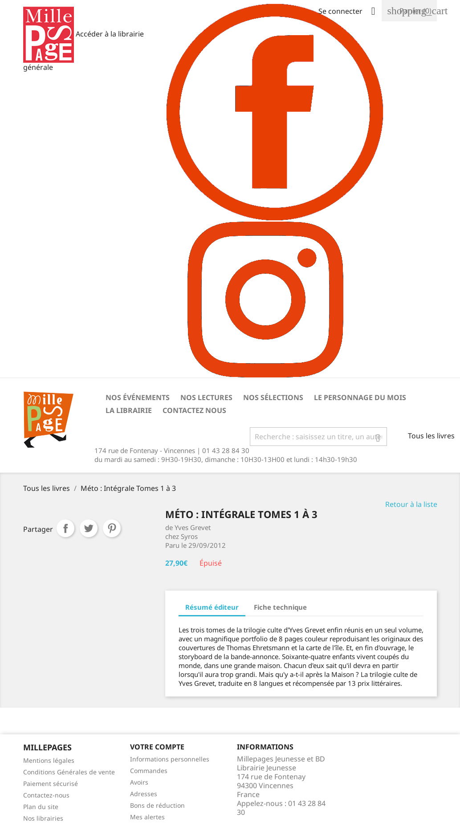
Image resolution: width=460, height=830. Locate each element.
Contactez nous (194, 410)
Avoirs (139, 782)
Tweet (89, 528)
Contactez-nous (46, 795)
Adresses (143, 794)
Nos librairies (43, 818)
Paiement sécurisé (50, 783)
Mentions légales (48, 760)
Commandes (148, 770)
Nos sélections (273, 397)
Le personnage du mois (360, 397)
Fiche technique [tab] (280, 607)
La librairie (129, 410)
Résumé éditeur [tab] (212, 607)
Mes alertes (147, 817)
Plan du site (40, 806)
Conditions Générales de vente (69, 772)
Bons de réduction (157, 805)
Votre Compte (157, 747)
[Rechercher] (318, 436)
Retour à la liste (411, 504)
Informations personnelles (169, 759)
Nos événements (138, 397)
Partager (65, 528)
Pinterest (112, 528)
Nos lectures (206, 397)
